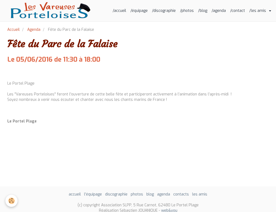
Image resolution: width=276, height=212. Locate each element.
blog (150, 194)
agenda (163, 194)
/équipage (139, 10)
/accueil (119, 10)
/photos (187, 10)
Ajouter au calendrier (27, 72)
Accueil (13, 29)
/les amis (258, 10)
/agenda (219, 10)
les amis (199, 194)
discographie (116, 194)
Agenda (33, 29)
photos (137, 194)
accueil (75, 194)
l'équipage (93, 194)
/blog (202, 10)
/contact (237, 10)
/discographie (164, 10)
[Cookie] (11, 201)
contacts (181, 194)
